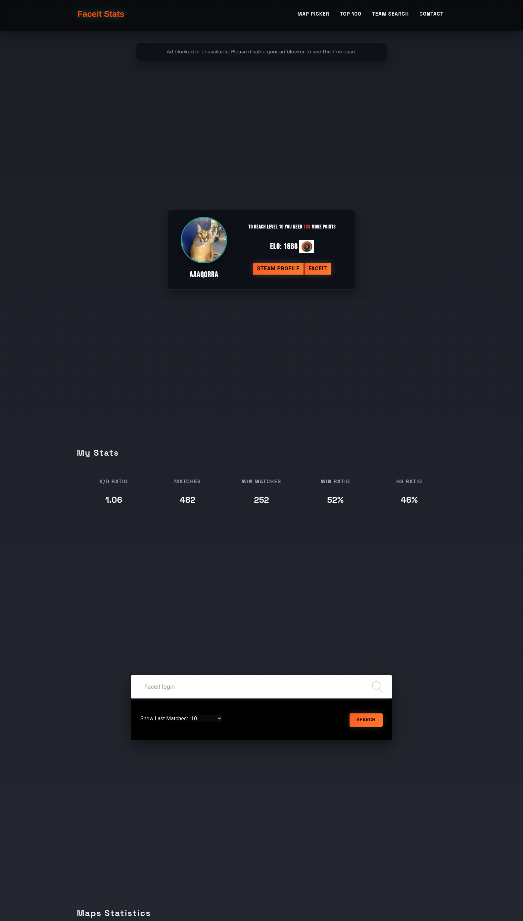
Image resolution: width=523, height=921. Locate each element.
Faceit (318, 268)
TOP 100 (350, 15)
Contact (431, 15)
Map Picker (313, 15)
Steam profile (278, 268)
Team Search (390, 15)
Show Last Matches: (164, 718)
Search (366, 719)
